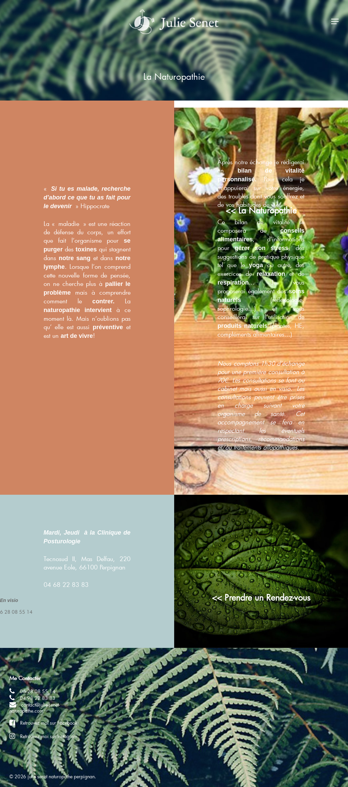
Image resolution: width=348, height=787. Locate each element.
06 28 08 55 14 (37, 691)
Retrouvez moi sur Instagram (48, 736)
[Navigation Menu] (335, 22)
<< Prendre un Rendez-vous (261, 597)
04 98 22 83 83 (37, 698)
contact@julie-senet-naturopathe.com (34, 708)
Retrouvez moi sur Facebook (49, 723)
